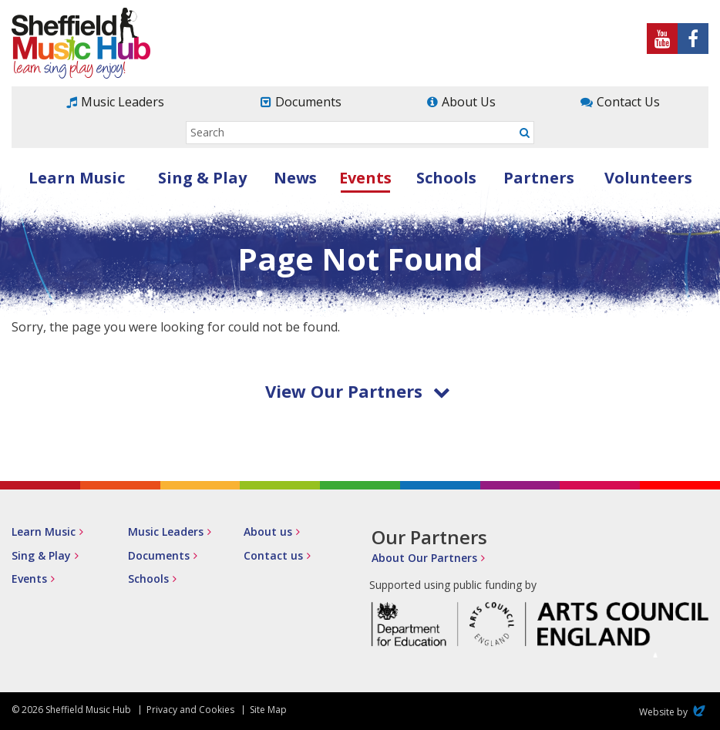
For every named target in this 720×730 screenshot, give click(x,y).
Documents (308, 101)
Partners (538, 177)
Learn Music (77, 177)
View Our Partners (357, 390)
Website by (673, 711)
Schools (446, 177)
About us (268, 531)
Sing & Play (202, 177)
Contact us (273, 555)
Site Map (268, 709)
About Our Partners (424, 557)
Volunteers (648, 177)
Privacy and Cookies (190, 709)
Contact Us (628, 101)
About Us (469, 101)
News (295, 177)
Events (365, 177)
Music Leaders (122, 101)
